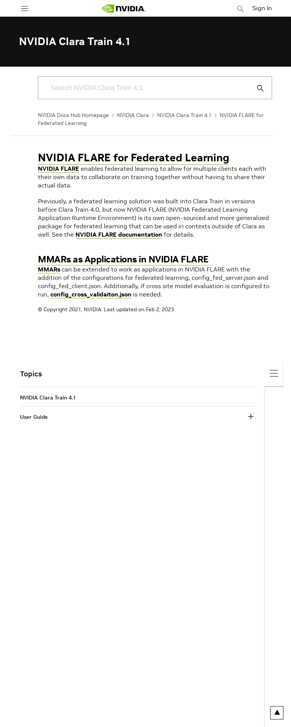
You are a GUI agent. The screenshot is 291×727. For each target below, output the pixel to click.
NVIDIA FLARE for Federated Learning (133, 157)
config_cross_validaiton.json (90, 294)
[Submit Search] (256, 88)
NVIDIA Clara (133, 115)
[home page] (123, 8)
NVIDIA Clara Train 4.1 (184, 115)
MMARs (49, 269)
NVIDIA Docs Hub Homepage (73, 115)
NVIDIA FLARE (58, 168)
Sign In (262, 8)
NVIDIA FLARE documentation (118, 234)
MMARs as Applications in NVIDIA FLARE (123, 259)
